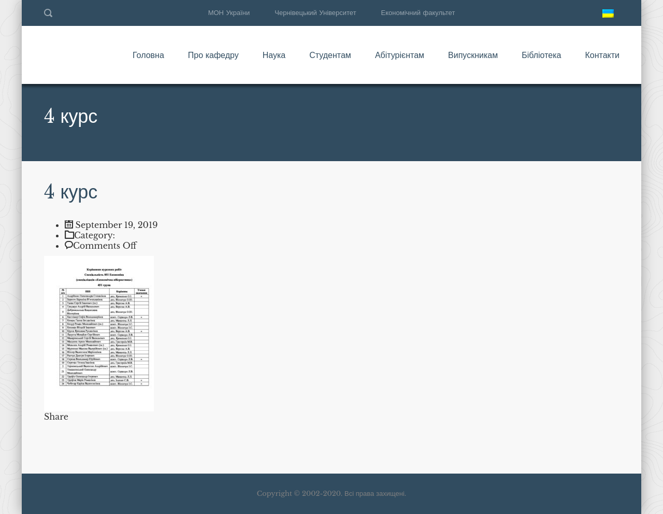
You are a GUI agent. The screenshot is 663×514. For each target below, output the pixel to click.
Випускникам (473, 55)
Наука (274, 55)
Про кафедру (213, 55)
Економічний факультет (418, 13)
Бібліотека (541, 55)
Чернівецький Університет (315, 13)
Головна (148, 55)
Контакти (602, 55)
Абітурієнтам (399, 55)
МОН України (229, 13)
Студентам (330, 55)
